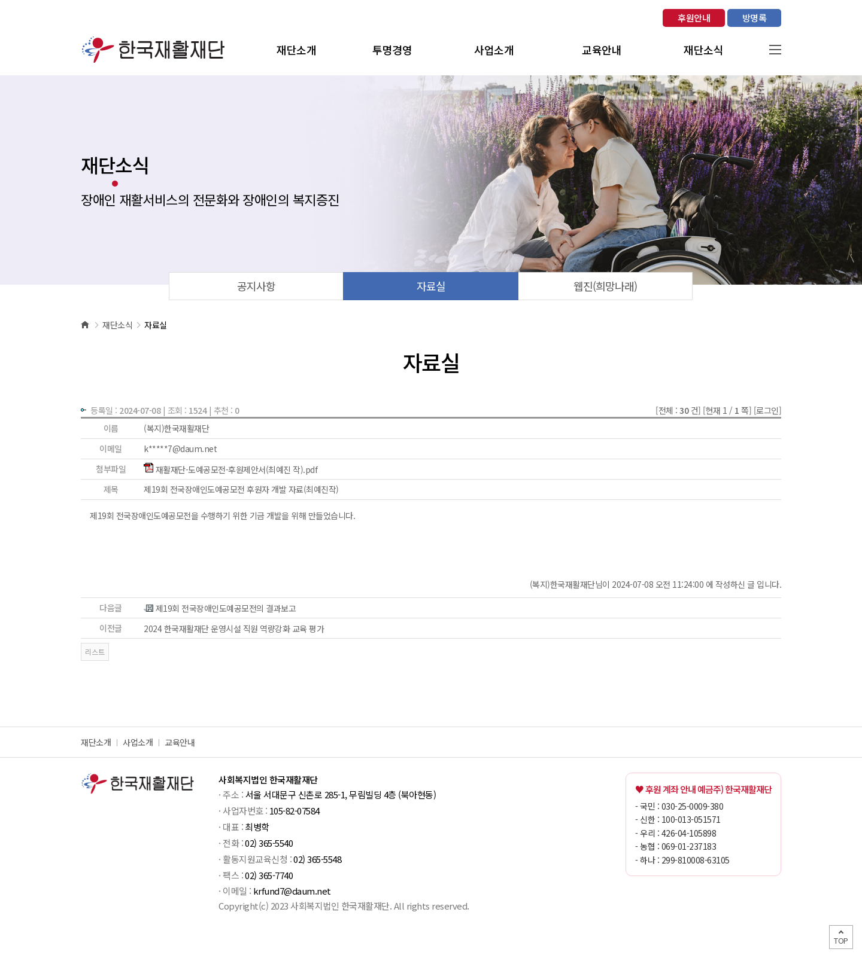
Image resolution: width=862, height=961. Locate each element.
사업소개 (138, 742)
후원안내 (694, 17)
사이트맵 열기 (775, 49)
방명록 (754, 17)
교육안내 (180, 742)
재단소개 (96, 742)
